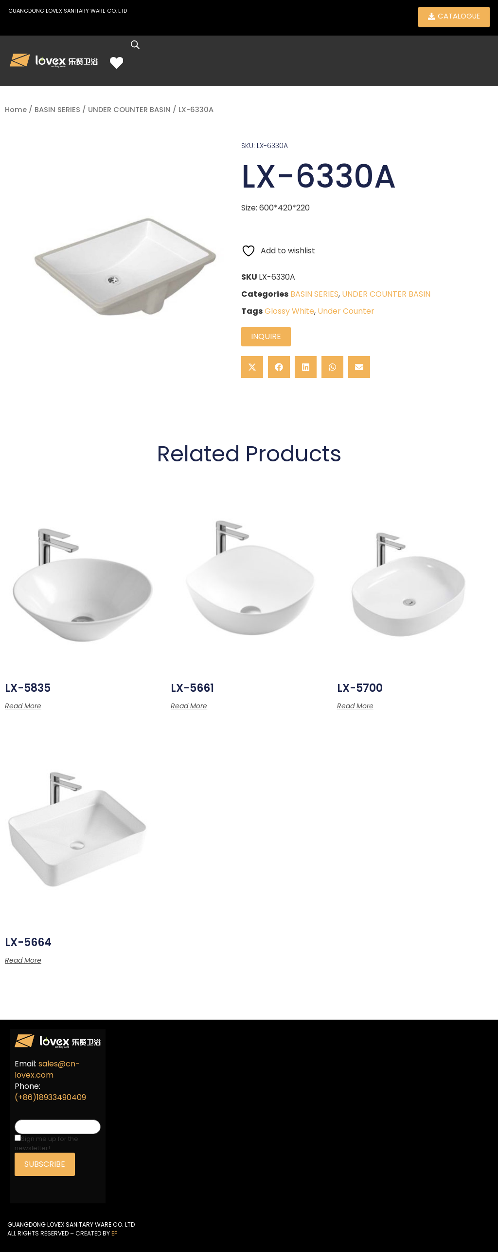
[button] (252, 368)
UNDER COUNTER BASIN (129, 110)
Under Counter (346, 311)
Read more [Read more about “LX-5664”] (23, 961)
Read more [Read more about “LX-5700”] (355, 706)
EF (114, 1234)
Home (16, 110)
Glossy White (289, 311)
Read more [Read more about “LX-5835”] (23, 706)
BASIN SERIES (57, 110)
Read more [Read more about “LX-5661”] (189, 706)
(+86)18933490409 (50, 1097)
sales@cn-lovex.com (47, 1070)
